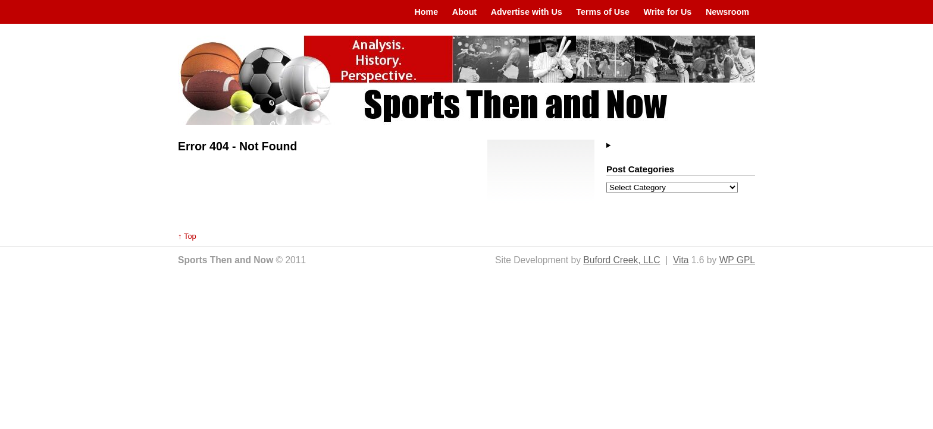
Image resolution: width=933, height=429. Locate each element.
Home (426, 12)
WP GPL (737, 260)
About (464, 12)
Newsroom (727, 12)
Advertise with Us (526, 12)
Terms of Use (603, 12)
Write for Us (668, 12)
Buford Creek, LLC (621, 260)
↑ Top (187, 236)
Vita (681, 260)
